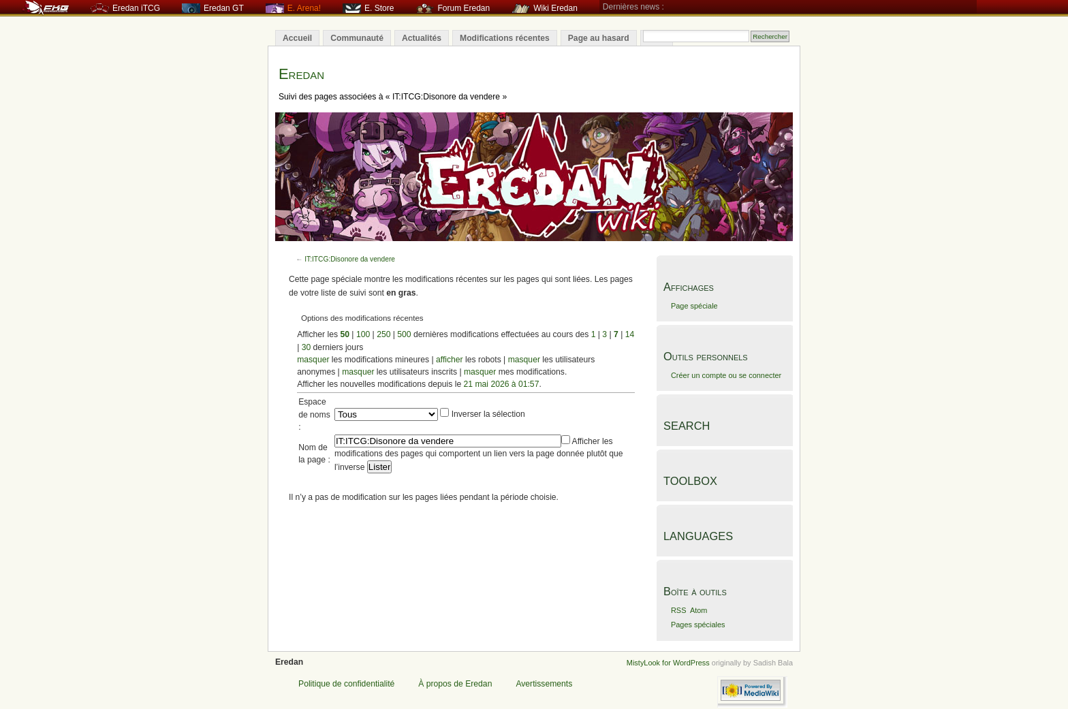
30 (306, 347)
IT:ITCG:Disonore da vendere (349, 259)
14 (630, 334)
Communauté (356, 38)
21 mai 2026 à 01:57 (501, 384)
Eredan (301, 73)
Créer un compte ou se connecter (726, 375)
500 (404, 334)
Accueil (297, 38)
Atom (699, 610)
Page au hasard (598, 38)
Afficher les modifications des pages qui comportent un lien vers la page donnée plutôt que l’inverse (478, 454)
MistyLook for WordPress (668, 663)
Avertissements (544, 684)
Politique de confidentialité (346, 684)
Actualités (421, 38)
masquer (313, 359)
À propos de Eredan (455, 684)
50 (344, 334)
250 (383, 334)
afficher (449, 359)
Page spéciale (694, 306)
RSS (679, 610)
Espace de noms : (314, 414)
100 (363, 334)
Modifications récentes (505, 38)
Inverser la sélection (488, 414)
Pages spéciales (698, 624)
